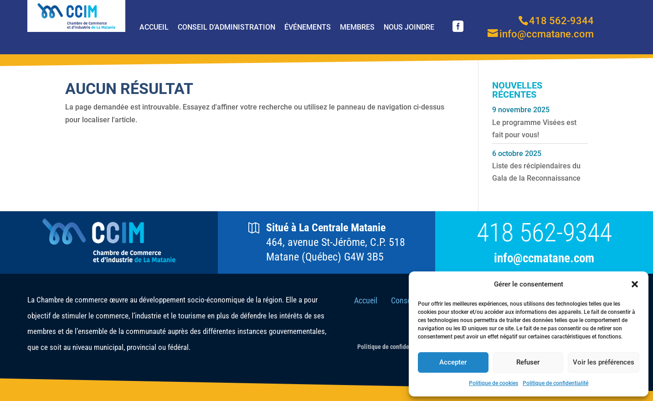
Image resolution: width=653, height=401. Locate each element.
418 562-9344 (544, 232)
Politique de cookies (493, 383)
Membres (357, 27)
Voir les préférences (603, 362)
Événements (307, 27)
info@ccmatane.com (544, 258)
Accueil (154, 27)
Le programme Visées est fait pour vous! (534, 128)
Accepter (453, 362)
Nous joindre (409, 27)
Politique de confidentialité (555, 383)
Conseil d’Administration (226, 27)
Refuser (528, 362)
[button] (634, 284)
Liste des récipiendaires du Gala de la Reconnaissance (536, 171)
